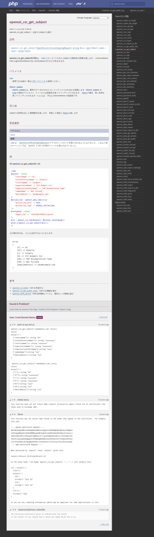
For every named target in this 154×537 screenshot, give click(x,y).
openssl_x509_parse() (21, 294)
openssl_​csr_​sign (123, 55)
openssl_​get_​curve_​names (127, 78)
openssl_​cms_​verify (124, 38)
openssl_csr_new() (20, 288)
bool (88, 48)
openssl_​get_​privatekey (126, 84)
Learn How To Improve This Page (23, 309)
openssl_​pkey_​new (124, 142)
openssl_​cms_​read (124, 32)
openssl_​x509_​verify (124, 200)
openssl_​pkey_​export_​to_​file (127, 130)
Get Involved (59, 4)
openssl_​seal (122, 159)
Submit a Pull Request (48, 309)
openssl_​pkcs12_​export (125, 101)
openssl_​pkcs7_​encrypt (125, 113)
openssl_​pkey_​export (125, 127)
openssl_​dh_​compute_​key (126, 61)
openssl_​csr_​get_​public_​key (127, 47)
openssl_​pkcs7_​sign (124, 119)
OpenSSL (42, 10)
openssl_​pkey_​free (124, 208)
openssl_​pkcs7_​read (124, 116)
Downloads (27, 4)
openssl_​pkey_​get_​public (126, 139)
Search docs (117, 3)
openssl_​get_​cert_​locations (127, 73)
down (15, 324)
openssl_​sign (122, 162)
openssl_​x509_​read (124, 197)
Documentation (43, 4)
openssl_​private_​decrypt (126, 145)
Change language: (84, 18)
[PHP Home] (13, 4)
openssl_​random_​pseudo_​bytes (129, 156)
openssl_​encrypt (123, 67)
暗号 (34, 10)
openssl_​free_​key (123, 205)
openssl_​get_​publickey (125, 87)
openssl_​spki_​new (124, 171)
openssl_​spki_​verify (124, 174)
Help (70, 4)
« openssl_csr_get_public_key (113, 10)
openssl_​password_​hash (126, 93)
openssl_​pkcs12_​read (125, 107)
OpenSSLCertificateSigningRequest (54, 48)
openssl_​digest (122, 64)
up (10, 324)
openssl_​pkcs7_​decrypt (125, 110)
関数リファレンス (22, 10)
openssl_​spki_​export (124, 165)
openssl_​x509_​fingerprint (126, 191)
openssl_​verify (122, 176)
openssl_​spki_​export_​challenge (129, 168)
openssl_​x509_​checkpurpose (127, 182)
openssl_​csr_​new (123, 52)
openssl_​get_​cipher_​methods (128, 75)
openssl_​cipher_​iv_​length (126, 21)
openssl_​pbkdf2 (123, 99)
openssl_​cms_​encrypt (125, 29)
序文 (11, 10)
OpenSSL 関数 (54, 10)
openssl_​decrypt (123, 58)
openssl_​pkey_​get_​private (126, 136)
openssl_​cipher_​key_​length (127, 23)
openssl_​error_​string (124, 70)
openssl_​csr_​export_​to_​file (127, 44)
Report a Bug (65, 309)
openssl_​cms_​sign (124, 35)
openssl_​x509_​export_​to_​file (127, 188)
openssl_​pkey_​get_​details (126, 133)
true (13, 51)
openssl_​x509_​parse (124, 194)
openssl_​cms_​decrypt (125, 26)
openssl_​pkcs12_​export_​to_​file (128, 104)
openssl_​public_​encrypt (126, 153)
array (21, 51)
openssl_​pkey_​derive (125, 124)
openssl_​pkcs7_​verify (125, 122)
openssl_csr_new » (137, 10)
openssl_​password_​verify (126, 96)
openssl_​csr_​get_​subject (126, 49)
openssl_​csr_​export (124, 41)
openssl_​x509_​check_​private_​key (129, 179)
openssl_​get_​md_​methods (127, 81)
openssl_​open (122, 90)
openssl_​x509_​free (124, 211)
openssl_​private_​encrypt (126, 148)
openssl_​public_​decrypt (126, 150)
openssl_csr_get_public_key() (25, 291)
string (76, 48)
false (27, 51)
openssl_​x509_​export (125, 185)
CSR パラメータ (39, 81)
